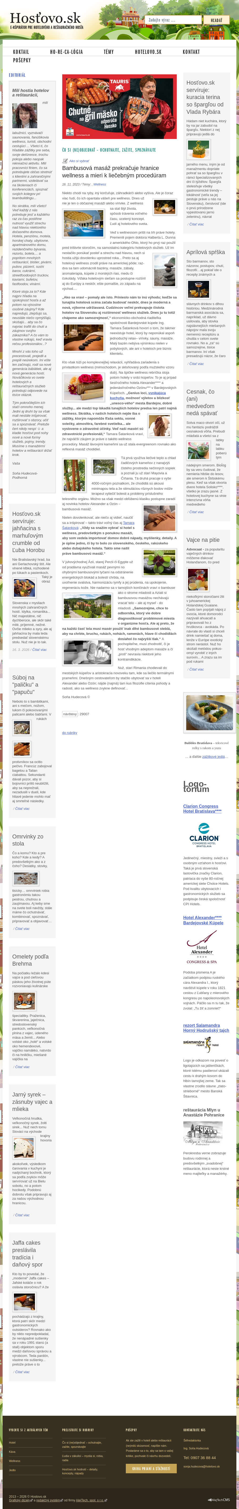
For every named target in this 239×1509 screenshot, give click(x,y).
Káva (12, 1451)
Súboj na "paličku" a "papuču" (25, 684)
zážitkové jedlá (213, 757)
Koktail (21, 51)
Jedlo (12, 1470)
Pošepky (22, 60)
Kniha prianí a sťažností (151, 1468)
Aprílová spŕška (205, 252)
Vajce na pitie (203, 540)
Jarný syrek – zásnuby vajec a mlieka (32, 1101)
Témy (109, 51)
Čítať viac (39, 650)
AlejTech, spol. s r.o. (90, 1500)
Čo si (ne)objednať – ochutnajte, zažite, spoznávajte (109, 150)
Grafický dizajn (19, 1500)
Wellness (99, 184)
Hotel (12, 1442)
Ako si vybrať (79, 161)
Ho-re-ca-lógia (66, 51)
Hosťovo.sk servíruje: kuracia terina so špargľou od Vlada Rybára (205, 97)
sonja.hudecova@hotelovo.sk (202, 1466)
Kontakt (191, 51)
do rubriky (69, 733)
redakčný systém (48, 1500)
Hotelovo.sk (148, 51)
